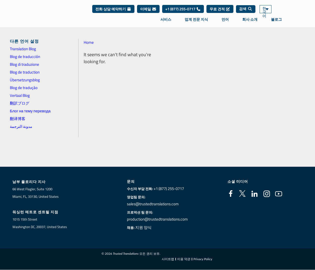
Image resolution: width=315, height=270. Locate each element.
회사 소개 (249, 23)
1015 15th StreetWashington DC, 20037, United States (39, 223)
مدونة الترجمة (21, 126)
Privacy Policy (203, 259)
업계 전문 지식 (196, 23)
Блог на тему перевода (30, 111)
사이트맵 (168, 259)
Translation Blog (23, 49)
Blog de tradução (24, 88)
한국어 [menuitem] (267, 13)
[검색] (245, 13)
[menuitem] (273, 13)
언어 (225, 23)
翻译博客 (17, 119)
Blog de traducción (25, 57)
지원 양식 (145, 227)
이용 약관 (183, 259)
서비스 (165, 23)
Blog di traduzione (24, 64)
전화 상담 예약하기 (113, 13)
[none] (273, 13)
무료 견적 (220, 13)
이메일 (148, 13)
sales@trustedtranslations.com (153, 204)
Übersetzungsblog (25, 80)
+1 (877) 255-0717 (183, 13)
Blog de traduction (25, 72)
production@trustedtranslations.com (157, 219)
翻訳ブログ (19, 103)
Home (89, 42)
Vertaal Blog (20, 95)
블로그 (276, 23)
